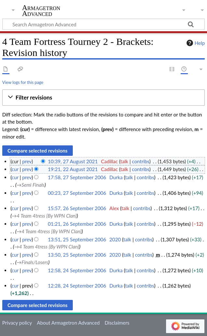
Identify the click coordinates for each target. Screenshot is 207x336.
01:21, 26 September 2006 (77, 224)
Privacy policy (17, 323)
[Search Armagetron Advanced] (103, 24)
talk (124, 161)
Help (195, 43)
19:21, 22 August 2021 (72, 169)
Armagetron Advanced (41, 11)
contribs (140, 161)
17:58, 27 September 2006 (77, 177)
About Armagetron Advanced (68, 323)
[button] (103, 97)
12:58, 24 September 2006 (77, 270)
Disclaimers (117, 323)
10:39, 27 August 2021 (72, 161)
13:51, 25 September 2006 (77, 239)
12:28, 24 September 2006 (77, 286)
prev (27, 161)
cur (15, 169)
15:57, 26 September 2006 (77, 208)
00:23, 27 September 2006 (77, 193)
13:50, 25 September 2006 (77, 255)
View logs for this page (22, 82)
